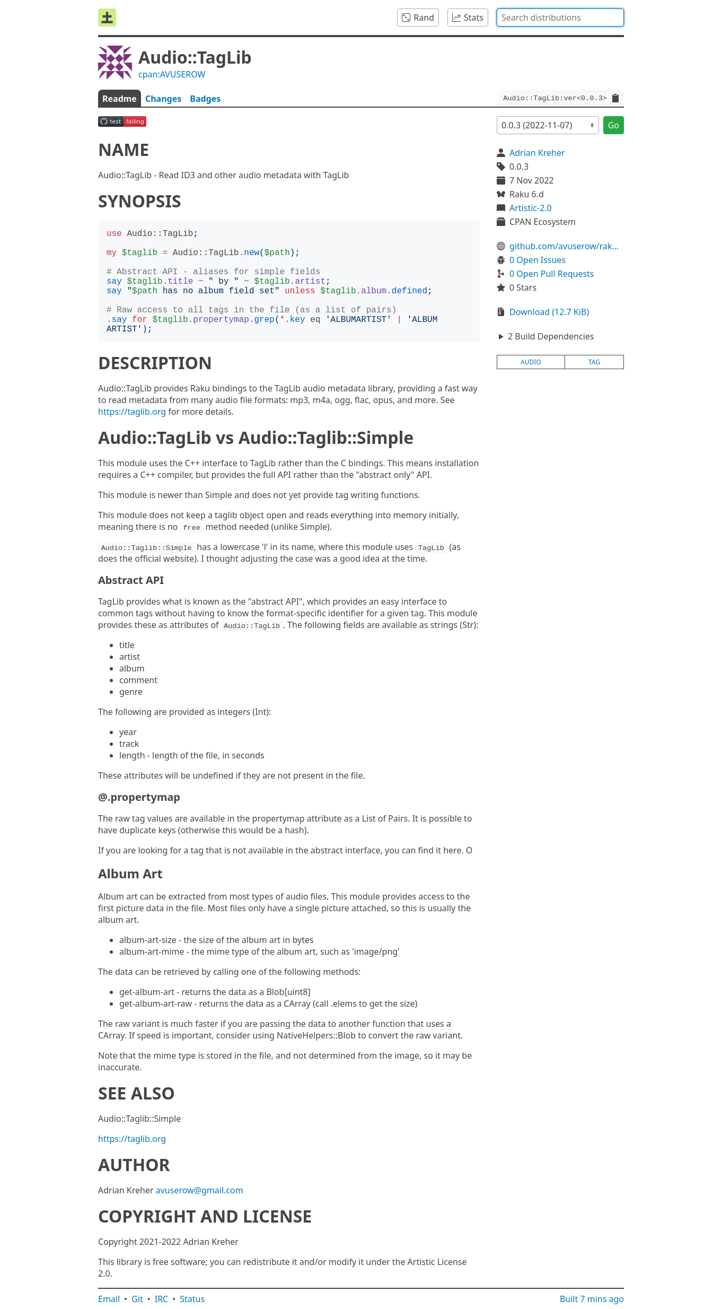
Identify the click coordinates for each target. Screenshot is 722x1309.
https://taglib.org (132, 411)
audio (531, 361)
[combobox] (560, 17)
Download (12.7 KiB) (549, 312)
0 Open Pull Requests (551, 274)
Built (592, 1299)
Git (137, 1299)
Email (109, 1299)
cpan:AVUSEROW (171, 74)
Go (613, 125)
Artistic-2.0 (530, 208)
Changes (163, 98)
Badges (205, 98)
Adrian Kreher (537, 153)
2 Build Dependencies (551, 336)
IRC (162, 1299)
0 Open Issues (537, 260)
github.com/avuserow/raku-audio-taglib (566, 246)
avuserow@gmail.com (199, 1190)
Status (192, 1299)
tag (594, 361)
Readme (119, 98)
